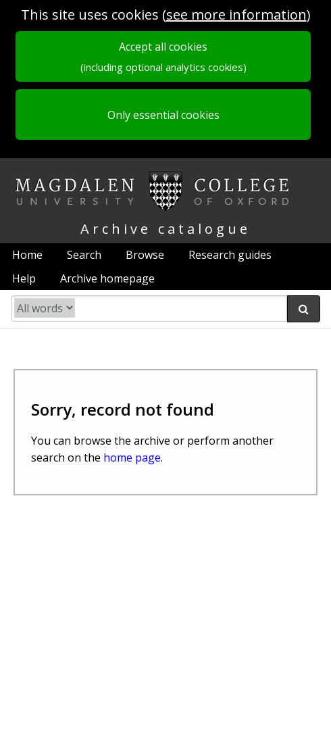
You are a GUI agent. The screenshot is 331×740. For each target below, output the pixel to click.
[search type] (44, 308)
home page (132, 457)
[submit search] (303, 308)
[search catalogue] (149, 308)
